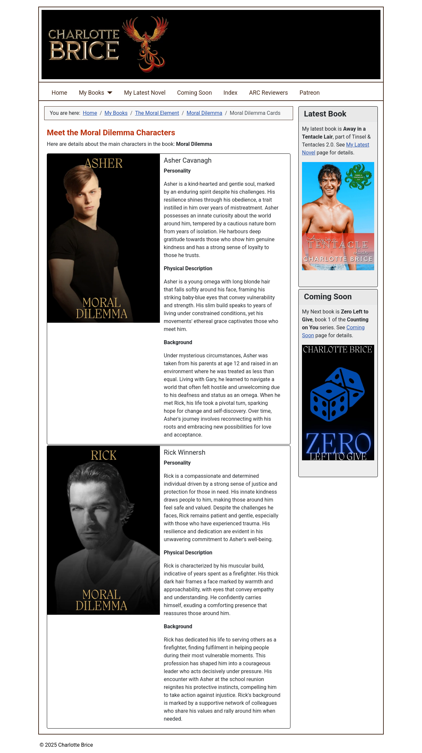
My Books (91, 92)
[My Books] (108, 92)
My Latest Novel (145, 92)
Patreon (310, 92)
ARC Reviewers (268, 92)
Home (59, 92)
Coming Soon (194, 92)
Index (230, 92)
